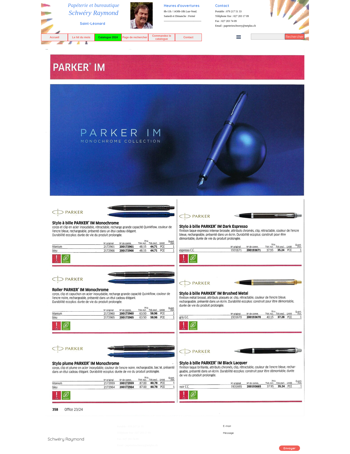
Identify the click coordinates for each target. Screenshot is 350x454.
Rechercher (295, 36)
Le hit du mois (81, 37)
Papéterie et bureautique (93, 5)
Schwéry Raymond (93, 12)
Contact (188, 37)
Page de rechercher (134, 37)
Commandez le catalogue (161, 37)
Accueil (54, 37)
